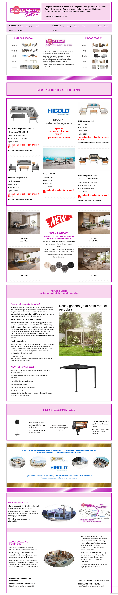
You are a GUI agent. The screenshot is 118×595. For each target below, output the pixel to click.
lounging (14, 51)
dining (84, 45)
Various (55, 30)
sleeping (84, 56)
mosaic (14, 67)
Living (70, 26)
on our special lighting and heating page (59, 428)
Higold (38, 26)
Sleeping (77, 26)
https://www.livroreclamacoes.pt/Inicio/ (22, 586)
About (100, 26)
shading (14, 61)
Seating (21, 26)
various (84, 67)
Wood (86, 26)
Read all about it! (17, 356)
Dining (63, 26)
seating (14, 45)
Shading (12, 30)
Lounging (30, 26)
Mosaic (20, 30)
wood (84, 61)
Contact (106, 26)
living (84, 51)
